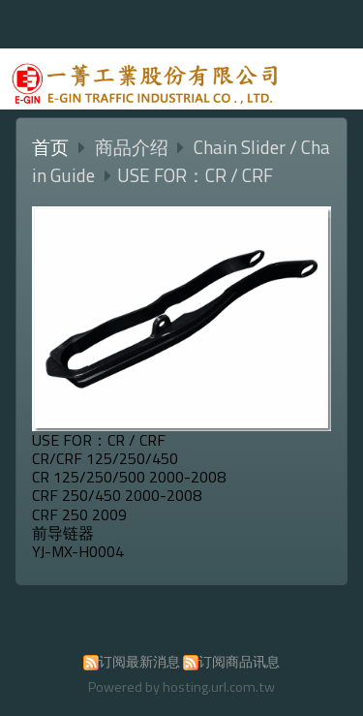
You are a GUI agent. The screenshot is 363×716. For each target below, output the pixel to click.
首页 (50, 147)
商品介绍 (133, 147)
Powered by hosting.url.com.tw (181, 687)
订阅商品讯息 (239, 661)
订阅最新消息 (139, 661)
